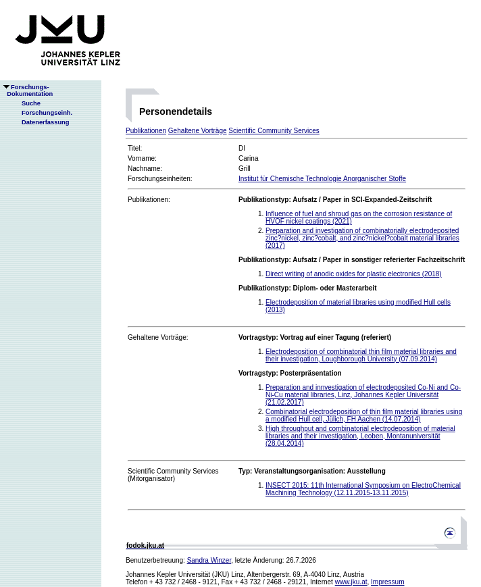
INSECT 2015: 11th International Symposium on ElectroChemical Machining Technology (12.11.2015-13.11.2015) (363, 489)
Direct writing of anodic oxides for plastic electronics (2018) (353, 274)
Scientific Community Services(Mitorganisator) (173, 474)
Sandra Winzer (209, 560)
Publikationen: (149, 199)
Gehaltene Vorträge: (158, 337)
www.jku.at (351, 582)
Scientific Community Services (273, 130)
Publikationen (146, 130)
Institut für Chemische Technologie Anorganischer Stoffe (322, 178)
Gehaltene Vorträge (197, 130)
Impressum (387, 582)
